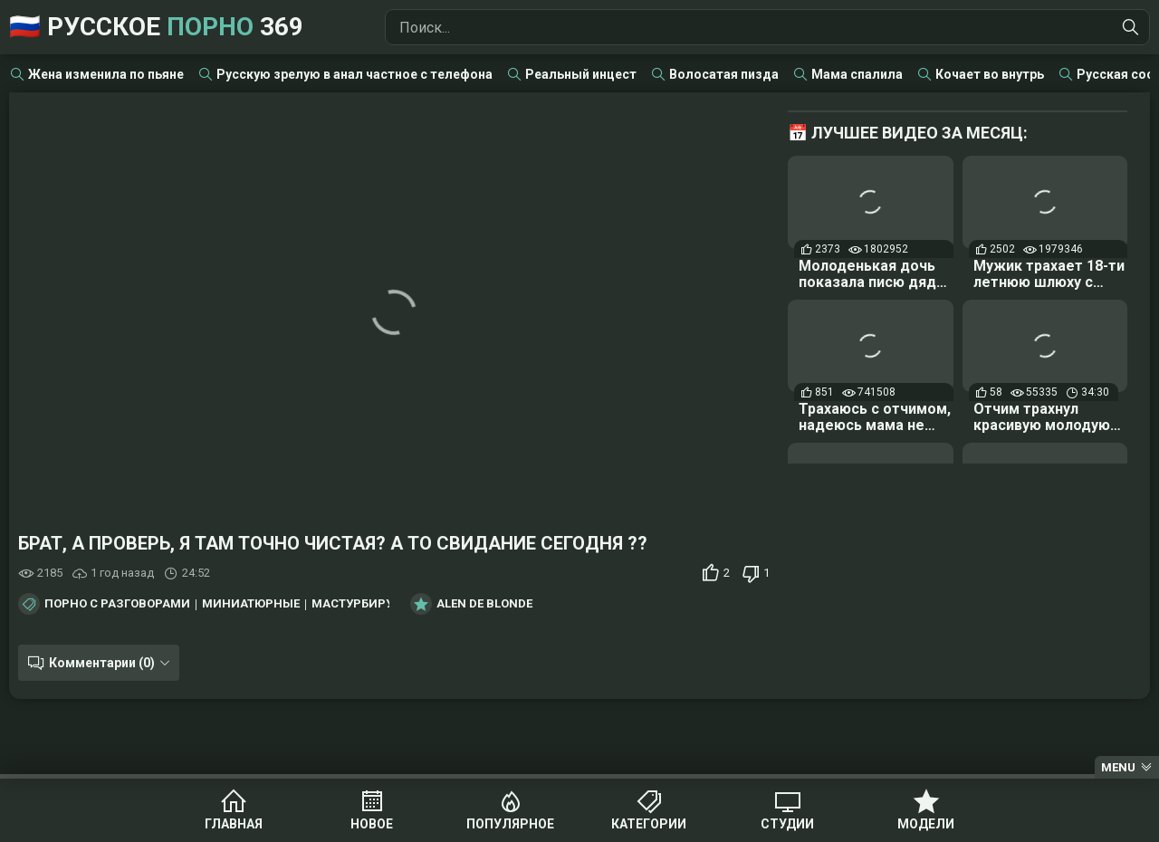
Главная (234, 824)
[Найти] (1131, 27)
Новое (371, 824)
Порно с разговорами (117, 604)
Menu (1118, 767)
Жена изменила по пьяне (106, 74)
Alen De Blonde (484, 604)
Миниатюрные (251, 604)
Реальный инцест (581, 74)
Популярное (510, 824)
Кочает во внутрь (989, 74)
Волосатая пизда (724, 74)
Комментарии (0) (102, 662)
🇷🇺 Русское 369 (156, 27)
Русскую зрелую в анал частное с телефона (354, 74)
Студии (787, 824)
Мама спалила (857, 74)
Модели (925, 824)
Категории (648, 824)
